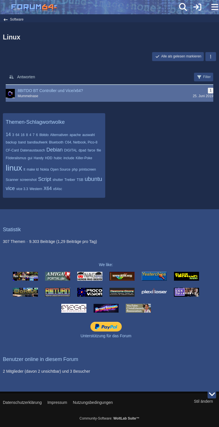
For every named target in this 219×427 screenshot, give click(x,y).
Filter (203, 77)
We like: (106, 264)
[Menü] (211, 7)
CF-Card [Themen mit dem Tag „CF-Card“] (12, 150)
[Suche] (183, 7)
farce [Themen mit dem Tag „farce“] (91, 150)
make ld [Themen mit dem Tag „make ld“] (33, 169)
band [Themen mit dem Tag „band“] (22, 142)
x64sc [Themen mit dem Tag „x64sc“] (57, 189)
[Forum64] (95, 8)
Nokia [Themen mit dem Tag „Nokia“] (44, 169)
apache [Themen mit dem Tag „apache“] (75, 135)
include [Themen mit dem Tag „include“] (68, 158)
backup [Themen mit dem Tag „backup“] (11, 142)
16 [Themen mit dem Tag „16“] (23, 135)
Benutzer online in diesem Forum (40, 359)
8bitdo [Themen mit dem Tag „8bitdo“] (44, 135)
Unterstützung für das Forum (105, 336)
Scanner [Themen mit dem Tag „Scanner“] (12, 180)
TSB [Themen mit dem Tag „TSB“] (80, 180)
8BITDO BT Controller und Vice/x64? (50, 90)
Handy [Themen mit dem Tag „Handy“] (39, 158)
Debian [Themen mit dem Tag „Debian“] (54, 150)
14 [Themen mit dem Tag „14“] (8, 134)
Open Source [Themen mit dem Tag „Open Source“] (60, 169)
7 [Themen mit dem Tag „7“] (34, 135)
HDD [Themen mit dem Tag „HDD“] (48, 158)
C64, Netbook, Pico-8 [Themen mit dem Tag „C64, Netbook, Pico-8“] (81, 142)
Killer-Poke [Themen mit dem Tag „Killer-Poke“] (84, 158)
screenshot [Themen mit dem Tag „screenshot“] (28, 180)
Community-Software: (109, 418)
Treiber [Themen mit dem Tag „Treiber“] (69, 180)
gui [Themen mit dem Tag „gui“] (30, 158)
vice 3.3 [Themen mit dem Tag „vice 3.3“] (22, 189)
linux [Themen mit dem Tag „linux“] (14, 167)
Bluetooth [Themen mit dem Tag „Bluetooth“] (56, 142)
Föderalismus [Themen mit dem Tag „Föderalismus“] (16, 158)
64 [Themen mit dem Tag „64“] (17, 135)
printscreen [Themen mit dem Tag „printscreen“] (87, 169)
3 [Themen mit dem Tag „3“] (13, 135)
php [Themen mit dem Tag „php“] (75, 169)
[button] (210, 56)
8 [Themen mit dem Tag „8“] (27, 135)
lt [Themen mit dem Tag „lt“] (24, 169)
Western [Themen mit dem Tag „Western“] (35, 189)
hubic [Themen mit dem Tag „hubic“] (58, 158)
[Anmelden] (197, 7)
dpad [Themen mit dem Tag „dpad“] (82, 150)
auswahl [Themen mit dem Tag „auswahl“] (88, 135)
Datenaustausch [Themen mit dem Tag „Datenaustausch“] (32, 150)
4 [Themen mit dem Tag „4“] (30, 135)
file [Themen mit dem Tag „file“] (99, 150)
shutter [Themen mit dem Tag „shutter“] (57, 180)
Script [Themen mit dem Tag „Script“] (44, 179)
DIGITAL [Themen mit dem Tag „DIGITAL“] (70, 150)
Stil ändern (203, 401)
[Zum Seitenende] (212, 394)
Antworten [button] (26, 77)
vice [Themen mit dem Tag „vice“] (10, 188)
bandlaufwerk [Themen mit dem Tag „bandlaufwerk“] (37, 142)
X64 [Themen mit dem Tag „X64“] (48, 188)
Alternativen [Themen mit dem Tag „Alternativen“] (59, 135)
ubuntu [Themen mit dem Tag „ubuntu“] (93, 179)
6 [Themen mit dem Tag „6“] (37, 135)
